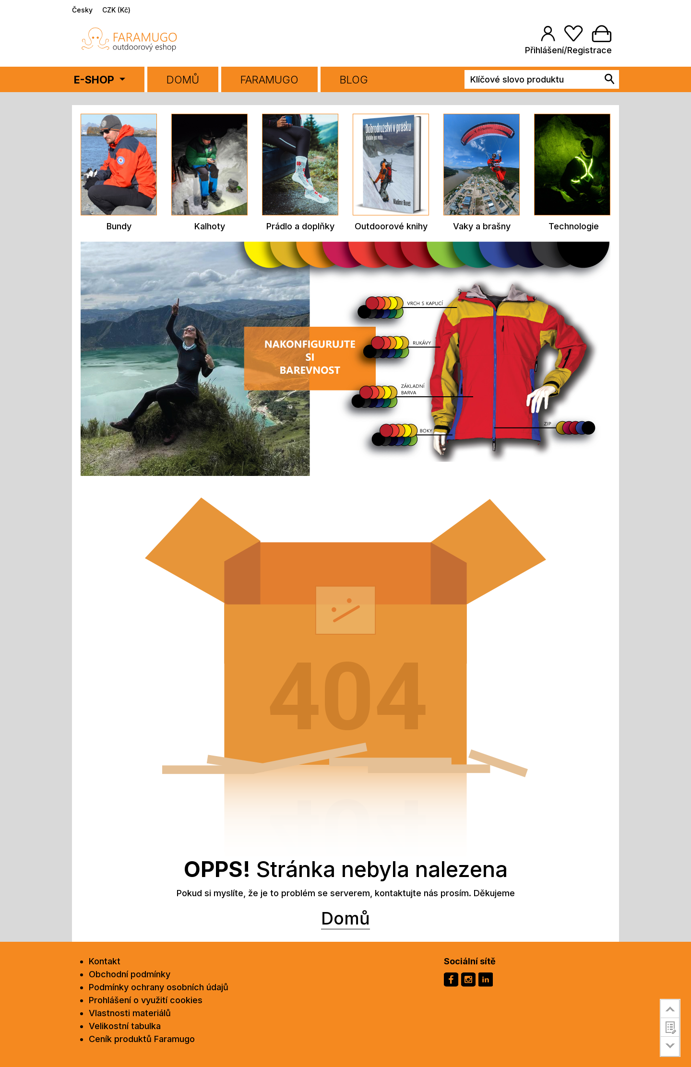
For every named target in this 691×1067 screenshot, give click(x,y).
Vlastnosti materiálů (130, 1013)
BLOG (354, 79)
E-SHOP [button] (95, 79)
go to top (670, 1008)
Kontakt (104, 961)
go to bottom (670, 1046)
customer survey (670, 1027)
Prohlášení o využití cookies (146, 1000)
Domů (183, 79)
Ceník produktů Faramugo (142, 1039)
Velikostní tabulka (125, 1026)
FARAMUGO (269, 79)
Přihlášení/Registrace (568, 50)
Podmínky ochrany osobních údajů (158, 987)
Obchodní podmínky (129, 974)
